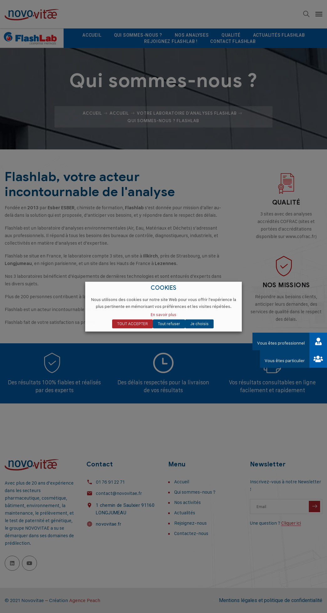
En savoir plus (163, 314)
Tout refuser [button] (169, 323)
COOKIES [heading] (164, 288)
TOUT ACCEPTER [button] (132, 323)
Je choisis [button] (199, 323)
